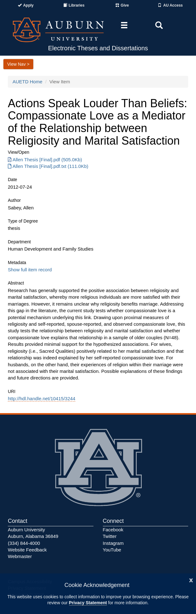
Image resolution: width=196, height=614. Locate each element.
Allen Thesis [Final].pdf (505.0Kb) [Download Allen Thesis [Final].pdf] (45, 159)
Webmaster (20, 556)
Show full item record (30, 269)
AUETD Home (27, 81)
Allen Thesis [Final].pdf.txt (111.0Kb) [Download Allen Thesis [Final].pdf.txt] (48, 166)
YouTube (112, 549)
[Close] (191, 579)
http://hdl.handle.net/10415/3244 (41, 398)
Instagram (113, 543)
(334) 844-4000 (24, 543)
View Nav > (18, 64)
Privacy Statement (88, 602)
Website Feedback (27, 549)
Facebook (113, 529)
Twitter (110, 536)
